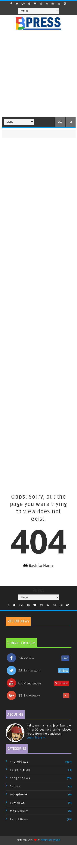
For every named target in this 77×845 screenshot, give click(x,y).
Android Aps (19, 761)
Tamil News (19, 819)
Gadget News (20, 778)
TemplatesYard (50, 840)
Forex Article (20, 770)
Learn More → (36, 737)
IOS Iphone (18, 794)
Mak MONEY (19, 811)
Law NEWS (17, 803)
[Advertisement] (38, 75)
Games (15, 786)
